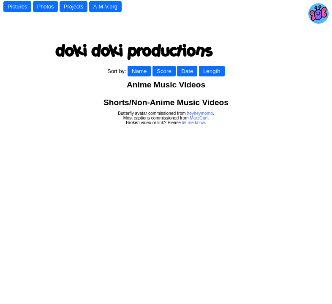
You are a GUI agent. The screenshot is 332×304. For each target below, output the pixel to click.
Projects (73, 6)
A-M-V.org (105, 6)
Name (139, 71)
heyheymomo (199, 113)
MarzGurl (198, 118)
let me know (193, 122)
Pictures (17, 6)
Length (211, 71)
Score (164, 71)
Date (187, 71)
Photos (45, 6)
